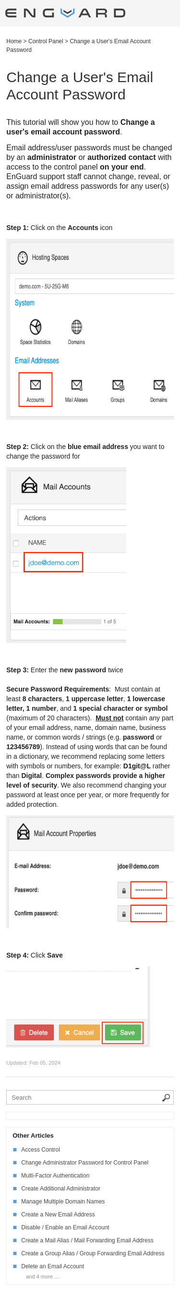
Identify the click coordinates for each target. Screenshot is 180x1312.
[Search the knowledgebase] (90, 1097)
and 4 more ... (42, 1276)
